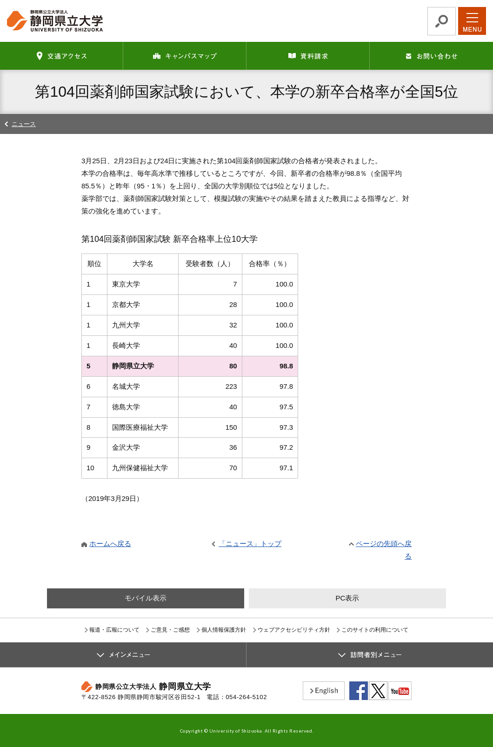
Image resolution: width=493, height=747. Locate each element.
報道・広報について (114, 630)
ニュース (24, 123)
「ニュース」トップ (250, 543)
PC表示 (347, 598)
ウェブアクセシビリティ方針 (294, 630)
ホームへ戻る (110, 543)
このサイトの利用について (374, 630)
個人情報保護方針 (223, 630)
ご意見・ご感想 (170, 630)
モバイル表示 (146, 598)
